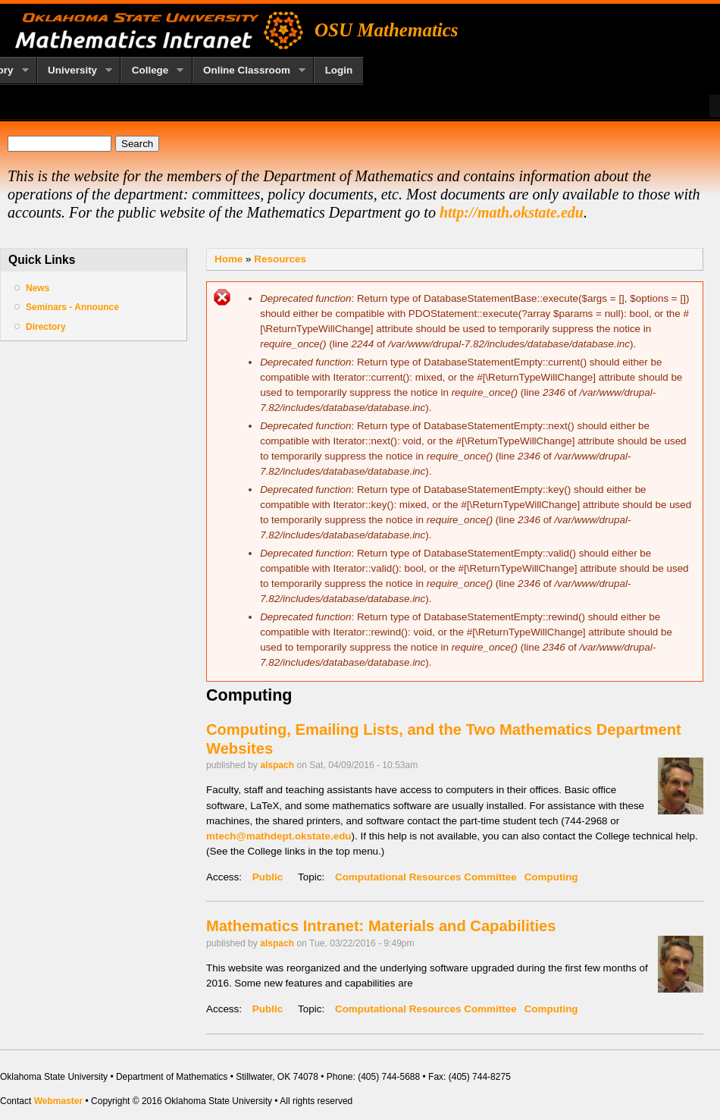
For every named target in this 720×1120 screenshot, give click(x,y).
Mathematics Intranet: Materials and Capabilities (381, 926)
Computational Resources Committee (426, 877)
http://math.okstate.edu (512, 212)
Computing (551, 877)
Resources (280, 259)
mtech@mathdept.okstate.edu (279, 836)
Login (339, 70)
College (152, 70)
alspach (277, 765)
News (37, 288)
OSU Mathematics (387, 30)
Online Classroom (249, 70)
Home (228, 259)
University (75, 70)
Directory (46, 327)
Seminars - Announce (72, 307)
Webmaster (58, 1101)
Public (267, 877)
